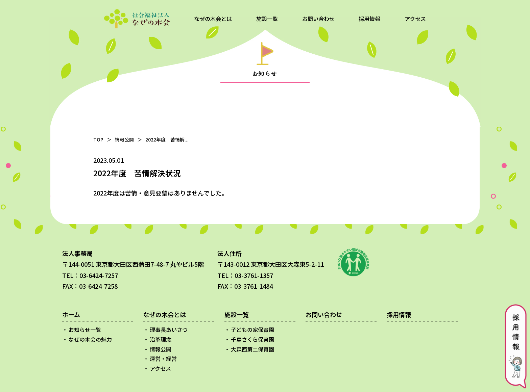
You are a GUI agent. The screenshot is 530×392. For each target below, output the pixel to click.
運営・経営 (163, 359)
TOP (98, 139)
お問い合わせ (318, 19)
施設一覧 (267, 19)
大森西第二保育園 (252, 349)
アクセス (415, 19)
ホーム (71, 314)
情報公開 (124, 139)
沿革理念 (160, 339)
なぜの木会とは (213, 19)
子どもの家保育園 (252, 329)
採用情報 (369, 19)
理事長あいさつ (169, 329)
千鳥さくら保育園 (252, 339)
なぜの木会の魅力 (90, 339)
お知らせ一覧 (85, 329)
